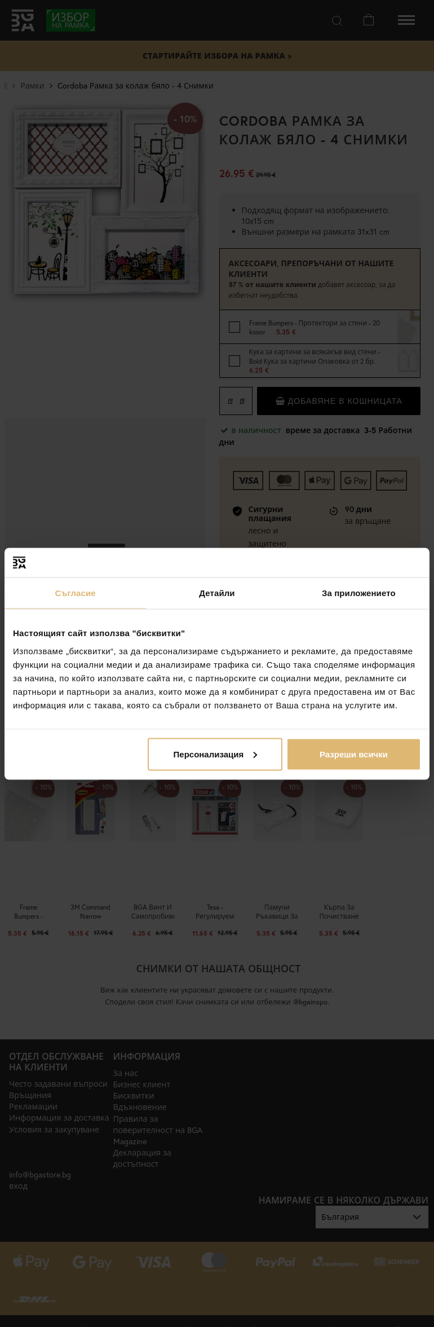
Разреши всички (354, 754)
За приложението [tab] (359, 593)
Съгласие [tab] (75, 593)
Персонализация (216, 754)
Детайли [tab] (216, 593)
